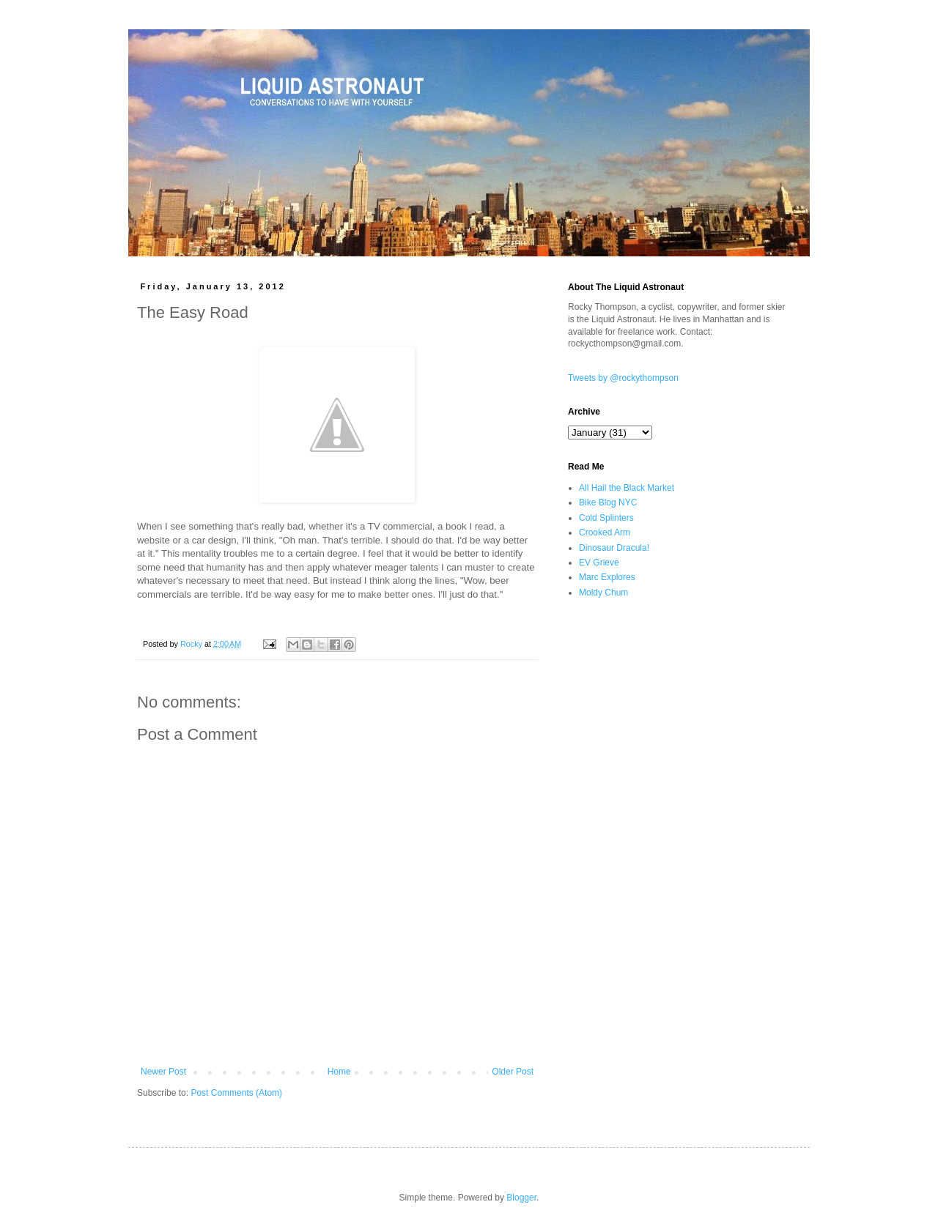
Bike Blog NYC (608, 502)
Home (339, 1071)
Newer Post (163, 1071)
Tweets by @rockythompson (623, 378)
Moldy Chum (603, 592)
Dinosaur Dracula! (614, 548)
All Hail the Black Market (626, 488)
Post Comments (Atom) (236, 1093)
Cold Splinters (606, 518)
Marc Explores (607, 577)
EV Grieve (599, 562)
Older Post (512, 1071)
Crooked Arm (604, 532)
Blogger (521, 1197)
